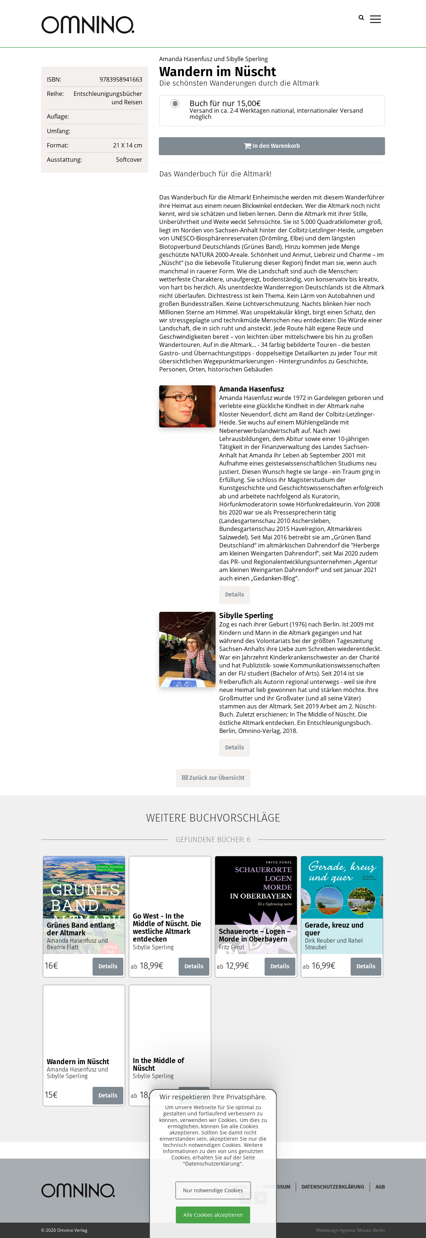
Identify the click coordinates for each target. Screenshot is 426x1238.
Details (234, 594)
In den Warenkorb (272, 145)
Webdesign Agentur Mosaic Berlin (350, 1230)
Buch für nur (284, 109)
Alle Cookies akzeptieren (213, 1214)
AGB (380, 1187)
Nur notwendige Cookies (213, 1190)
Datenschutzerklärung (333, 1187)
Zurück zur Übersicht (213, 777)
